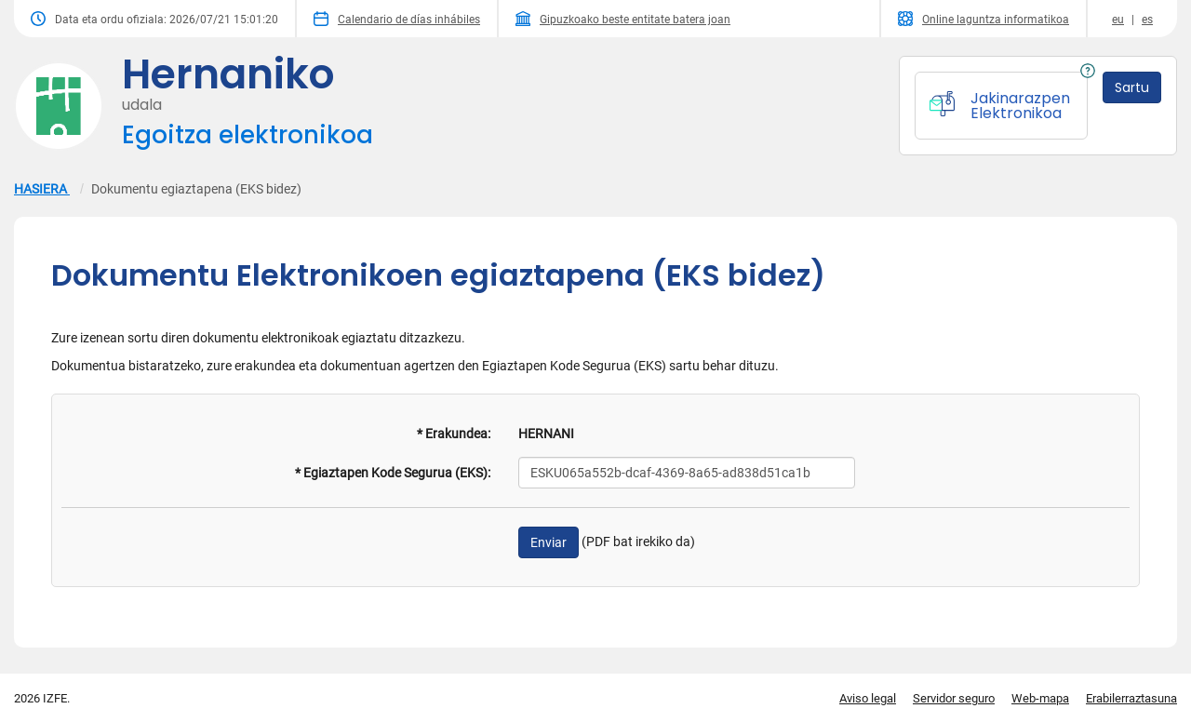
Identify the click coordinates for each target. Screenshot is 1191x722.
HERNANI (546, 433)
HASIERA (42, 188)
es (1147, 19)
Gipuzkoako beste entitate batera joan (622, 18)
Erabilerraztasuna (1131, 698)
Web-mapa (1040, 698)
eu (1118, 19)
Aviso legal (867, 698)
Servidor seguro (954, 698)
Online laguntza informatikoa (983, 18)
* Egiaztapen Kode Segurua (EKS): (392, 472)
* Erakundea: (453, 433)
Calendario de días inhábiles (397, 18)
